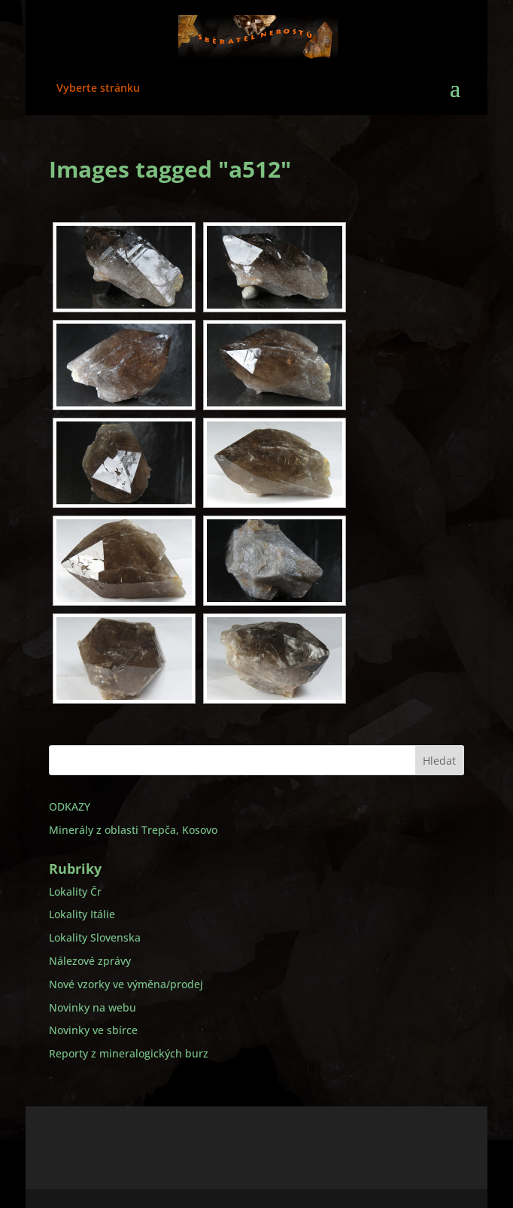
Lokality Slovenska (95, 937)
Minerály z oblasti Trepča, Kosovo (133, 830)
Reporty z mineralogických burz (128, 1053)
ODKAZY (69, 806)
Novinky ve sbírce (93, 1030)
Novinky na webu (92, 1007)
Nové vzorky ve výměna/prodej (126, 984)
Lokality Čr (75, 891)
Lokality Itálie (82, 914)
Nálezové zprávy (90, 961)
